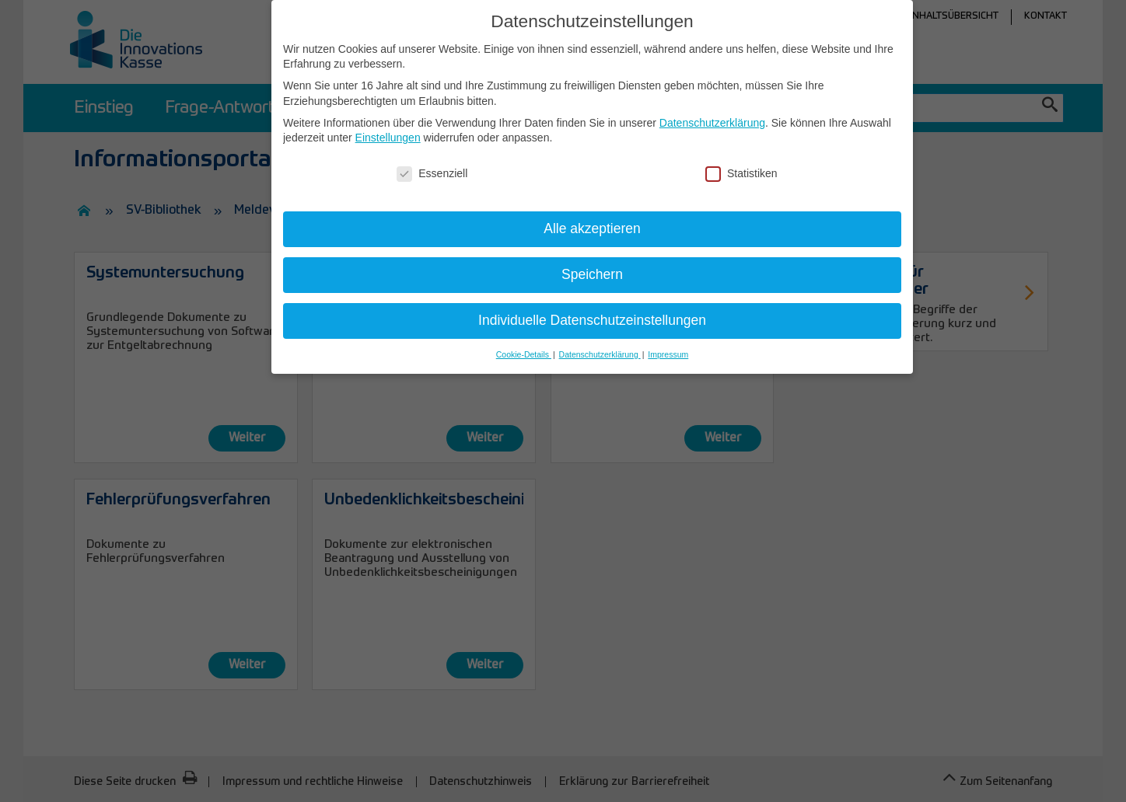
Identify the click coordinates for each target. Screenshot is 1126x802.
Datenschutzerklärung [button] (600, 354)
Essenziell (432, 173)
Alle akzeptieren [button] (592, 228)
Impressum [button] (668, 354)
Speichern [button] (592, 274)
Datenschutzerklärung (712, 123)
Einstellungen (388, 137)
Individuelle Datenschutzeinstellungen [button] (592, 320)
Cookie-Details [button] (523, 354)
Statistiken (741, 173)
